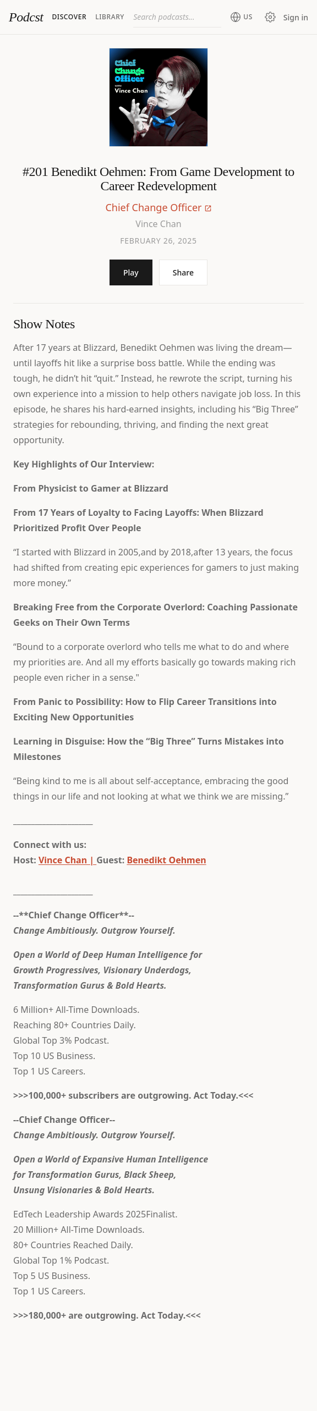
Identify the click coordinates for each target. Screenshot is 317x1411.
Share (183, 272)
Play (131, 272)
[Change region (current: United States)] (241, 17)
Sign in (295, 17)
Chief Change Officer (153, 207)
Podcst (26, 17)
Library (109, 16)
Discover (69, 16)
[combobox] (177, 17)
